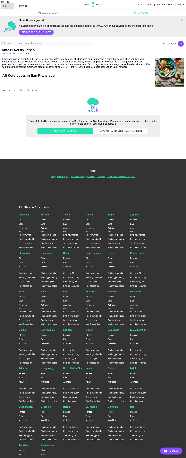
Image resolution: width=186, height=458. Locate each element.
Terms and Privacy (78, 177)
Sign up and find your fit (36, 32)
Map (23, 6)
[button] (171, 451)
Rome (111, 253)
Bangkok (113, 407)
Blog (150, 4)
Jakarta (23, 368)
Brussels (46, 407)
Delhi (133, 368)
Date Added (32, 90)
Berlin (66, 407)
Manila (22, 330)
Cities (140, 4)
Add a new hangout (65, 131)
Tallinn (89, 214)
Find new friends (26, 235)
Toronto (45, 214)
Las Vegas (113, 330)
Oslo (65, 291)
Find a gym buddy (27, 239)
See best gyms (25, 243)
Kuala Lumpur (138, 330)
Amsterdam (47, 445)
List (7, 6)
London (67, 330)
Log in (181, 4)
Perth (22, 291)
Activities (23, 228)
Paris (44, 291)
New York (91, 291)
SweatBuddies (47, 12)
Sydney (134, 214)
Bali (132, 407)
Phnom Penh (137, 253)
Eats (20, 53)
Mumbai (112, 291)
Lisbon (89, 330)
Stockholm (25, 253)
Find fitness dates (27, 247)
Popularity (17, 90)
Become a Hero (165, 4)
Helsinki (90, 368)
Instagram (101, 177)
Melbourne (136, 291)
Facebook (91, 177)
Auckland (24, 445)
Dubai (111, 368)
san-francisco (9, 53)
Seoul (66, 253)
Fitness (22, 220)
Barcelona (91, 407)
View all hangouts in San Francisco (121, 131)
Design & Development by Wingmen (121, 177)
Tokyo (66, 214)
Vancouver (24, 214)
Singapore (46, 253)
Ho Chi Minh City (72, 368)
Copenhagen (26, 407)
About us (60, 177)
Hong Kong (47, 368)
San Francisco (93, 253)
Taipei (111, 214)
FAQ (53, 177)
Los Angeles (48, 330)
